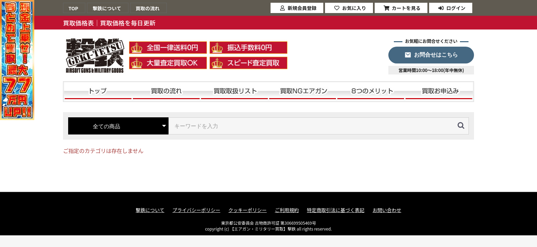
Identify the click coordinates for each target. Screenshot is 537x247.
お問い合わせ (387, 210)
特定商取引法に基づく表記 (335, 210)
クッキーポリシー (247, 210)
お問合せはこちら (436, 55)
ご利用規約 (287, 210)
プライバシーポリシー (197, 210)
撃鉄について (150, 210)
